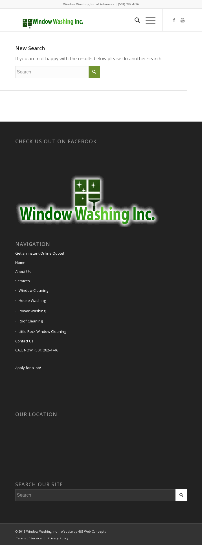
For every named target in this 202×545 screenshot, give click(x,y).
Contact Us (24, 341)
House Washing (32, 300)
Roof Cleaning (31, 321)
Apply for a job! (28, 367)
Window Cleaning (33, 290)
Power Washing (32, 310)
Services (22, 280)
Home (20, 262)
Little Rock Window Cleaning (42, 331)
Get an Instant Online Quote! (39, 253)
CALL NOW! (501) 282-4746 (36, 350)
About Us (23, 271)
